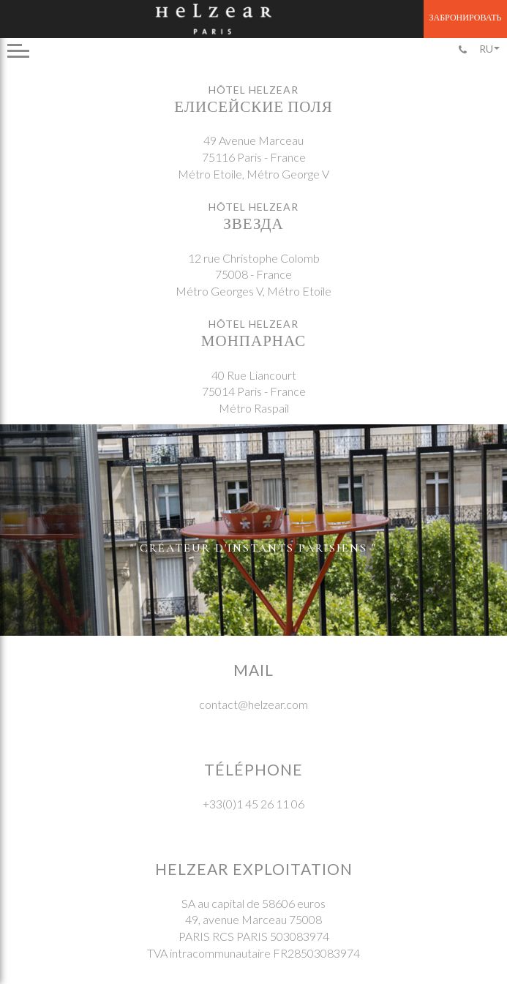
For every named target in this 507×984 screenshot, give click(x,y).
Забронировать (465, 17)
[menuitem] (488, 48)
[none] (488, 48)
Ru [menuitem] (486, 48)
